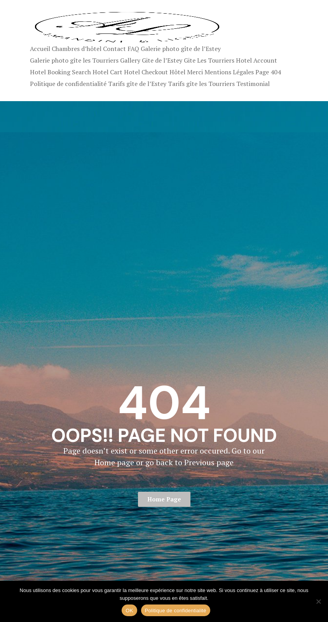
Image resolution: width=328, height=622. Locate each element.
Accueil (40, 48)
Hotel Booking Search (60, 72)
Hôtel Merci (186, 72)
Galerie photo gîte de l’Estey (181, 48)
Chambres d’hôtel (76, 48)
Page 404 (268, 72)
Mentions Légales (229, 72)
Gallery (130, 60)
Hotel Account (256, 60)
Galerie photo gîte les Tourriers (74, 60)
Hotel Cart (107, 72)
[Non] (318, 601)
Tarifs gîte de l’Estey (137, 83)
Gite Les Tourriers (209, 60)
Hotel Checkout (146, 72)
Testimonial (253, 83)
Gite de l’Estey (162, 60)
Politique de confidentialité (68, 83)
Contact (114, 48)
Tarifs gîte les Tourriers (201, 83)
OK (129, 610)
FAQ (133, 48)
